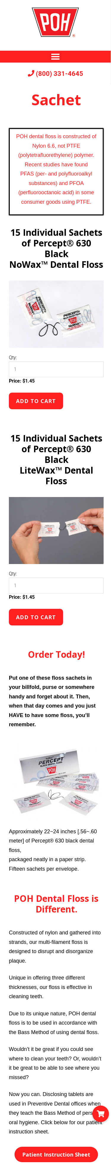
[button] (100, 1114)
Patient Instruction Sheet (56, 1154)
